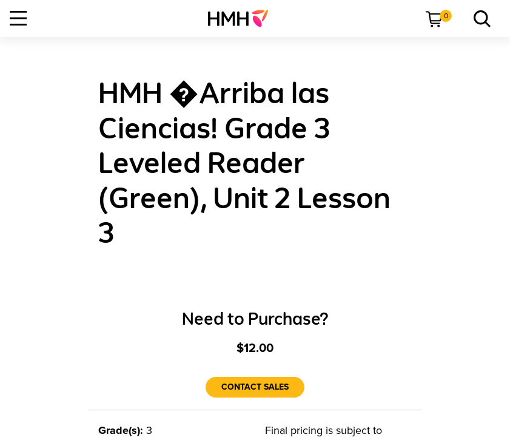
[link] (243, 18)
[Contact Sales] (255, 387)
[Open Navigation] (18, 18)
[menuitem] (243, 18)
